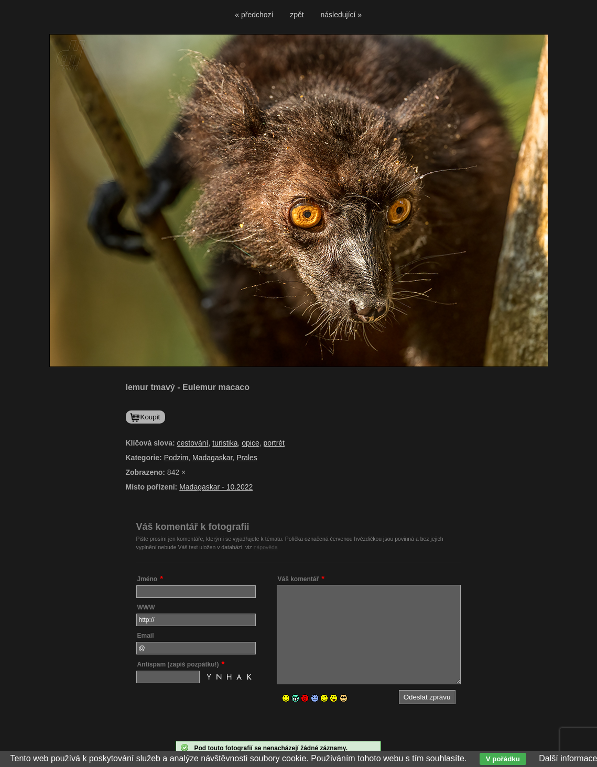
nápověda (266, 547)
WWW (146, 607)
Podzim (176, 457)
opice (250, 443)
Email (145, 635)
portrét (274, 443)
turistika (224, 443)
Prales (246, 457)
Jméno (147, 579)
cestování (193, 443)
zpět (296, 14)
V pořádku (503, 759)
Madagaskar (212, 457)
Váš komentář (298, 579)
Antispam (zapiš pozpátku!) (178, 664)
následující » (341, 14)
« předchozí (254, 14)
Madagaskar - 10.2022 (216, 487)
